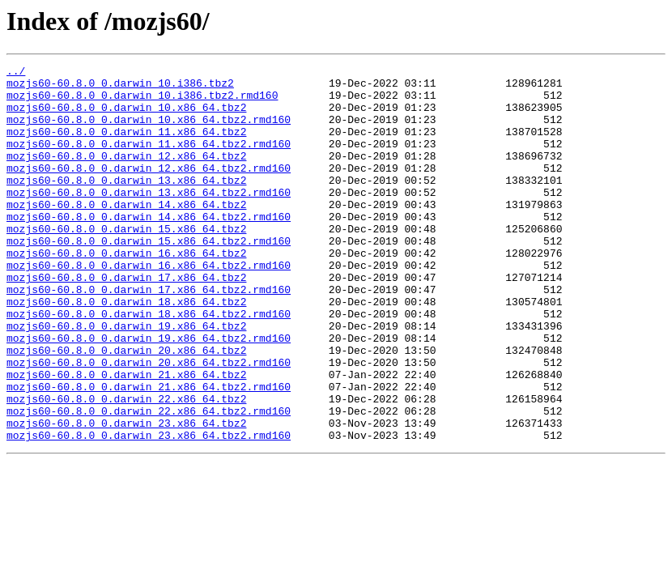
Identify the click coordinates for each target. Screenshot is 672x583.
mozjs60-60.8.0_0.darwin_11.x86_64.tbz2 (126, 145)
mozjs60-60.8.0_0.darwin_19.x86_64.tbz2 (126, 379)
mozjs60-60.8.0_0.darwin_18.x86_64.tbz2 (126, 350)
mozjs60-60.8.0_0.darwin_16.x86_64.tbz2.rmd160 (148, 306)
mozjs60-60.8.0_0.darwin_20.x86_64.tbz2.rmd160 (148, 422)
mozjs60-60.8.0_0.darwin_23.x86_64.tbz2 (126, 495)
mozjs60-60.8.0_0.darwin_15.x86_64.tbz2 (126, 262)
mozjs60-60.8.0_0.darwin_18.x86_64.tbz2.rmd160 (148, 364)
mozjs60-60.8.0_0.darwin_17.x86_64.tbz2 (126, 320)
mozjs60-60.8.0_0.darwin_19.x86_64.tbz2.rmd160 (148, 393)
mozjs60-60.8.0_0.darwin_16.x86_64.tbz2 (126, 291)
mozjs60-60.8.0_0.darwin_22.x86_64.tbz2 (126, 466)
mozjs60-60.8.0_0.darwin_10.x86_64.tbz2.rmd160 (148, 131)
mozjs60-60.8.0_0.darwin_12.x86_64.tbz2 (126, 175)
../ (15, 73)
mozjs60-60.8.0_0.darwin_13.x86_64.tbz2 (126, 204)
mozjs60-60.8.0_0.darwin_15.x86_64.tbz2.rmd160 (148, 277)
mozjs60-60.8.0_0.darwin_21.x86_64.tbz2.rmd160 (148, 452)
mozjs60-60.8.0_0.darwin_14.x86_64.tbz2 (126, 233)
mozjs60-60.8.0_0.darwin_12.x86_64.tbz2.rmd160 (148, 189)
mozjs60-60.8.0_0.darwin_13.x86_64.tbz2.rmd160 (148, 218)
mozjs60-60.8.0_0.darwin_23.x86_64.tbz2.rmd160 (148, 510)
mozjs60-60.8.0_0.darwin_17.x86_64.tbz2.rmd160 (148, 335)
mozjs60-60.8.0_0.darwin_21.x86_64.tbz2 (126, 437)
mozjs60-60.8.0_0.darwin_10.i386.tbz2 (120, 87)
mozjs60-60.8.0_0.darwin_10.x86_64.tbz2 (126, 116)
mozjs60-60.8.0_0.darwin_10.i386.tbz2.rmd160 (142, 102)
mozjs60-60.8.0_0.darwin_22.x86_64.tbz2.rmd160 (148, 481)
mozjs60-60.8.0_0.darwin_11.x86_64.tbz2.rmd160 (148, 160)
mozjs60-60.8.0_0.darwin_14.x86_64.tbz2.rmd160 (148, 247)
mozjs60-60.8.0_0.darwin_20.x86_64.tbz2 (126, 408)
